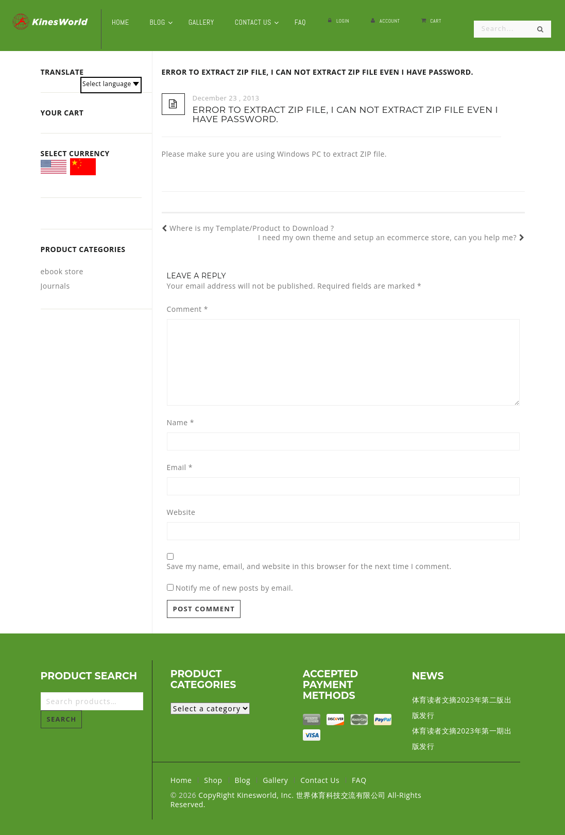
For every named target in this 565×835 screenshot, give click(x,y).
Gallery (275, 780)
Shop (213, 780)
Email (180, 467)
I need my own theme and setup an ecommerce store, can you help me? (391, 237)
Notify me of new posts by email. (235, 588)
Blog (243, 780)
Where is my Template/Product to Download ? (248, 228)
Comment (187, 309)
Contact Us (319, 780)
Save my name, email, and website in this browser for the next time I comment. (309, 566)
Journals (55, 286)
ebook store (62, 271)
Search (62, 719)
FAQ (359, 780)
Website (181, 512)
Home (181, 780)
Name (181, 422)
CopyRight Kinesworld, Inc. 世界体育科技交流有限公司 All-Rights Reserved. (295, 799)
